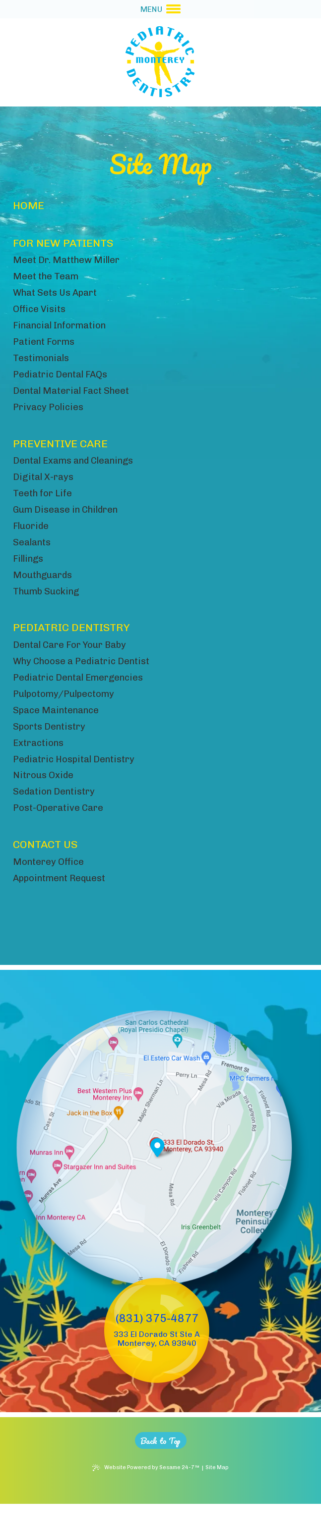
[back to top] (161, 1474)
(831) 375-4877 (157, 1353)
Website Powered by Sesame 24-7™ (151, 1502)
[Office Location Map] (155, 1175)
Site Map (220, 1502)
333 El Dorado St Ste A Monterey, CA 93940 (157, 1372)
